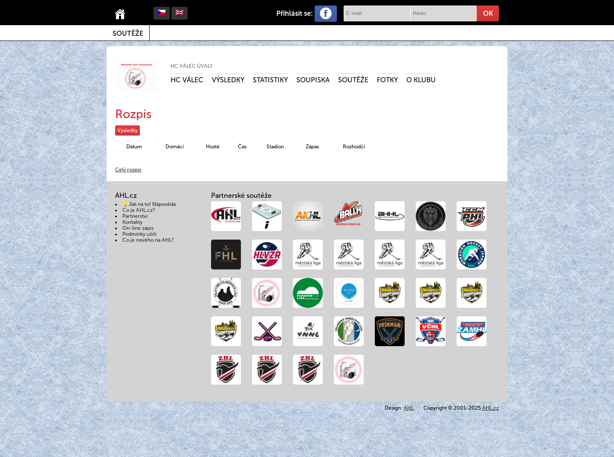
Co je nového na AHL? (148, 240)
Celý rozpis (128, 170)
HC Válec (187, 80)
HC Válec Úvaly (192, 66)
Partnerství (135, 216)
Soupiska (313, 80)
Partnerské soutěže (241, 195)
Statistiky (270, 80)
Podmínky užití (139, 234)
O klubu (421, 80)
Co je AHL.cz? (138, 210)
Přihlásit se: (294, 13)
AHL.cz (490, 408)
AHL (409, 408)
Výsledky (228, 80)
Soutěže (128, 33)
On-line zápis (138, 228)
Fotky (387, 80)
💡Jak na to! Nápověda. (149, 204)
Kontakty (132, 222)
